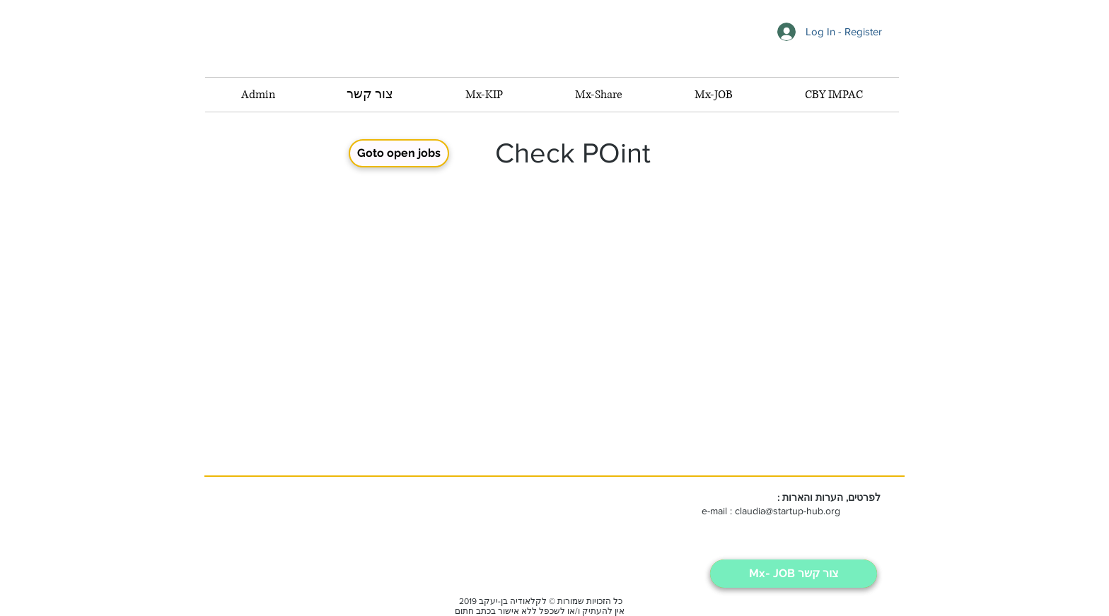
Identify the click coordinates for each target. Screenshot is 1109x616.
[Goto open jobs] (399, 153)
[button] (713, 95)
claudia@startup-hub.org (787, 510)
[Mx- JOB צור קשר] (793, 573)
